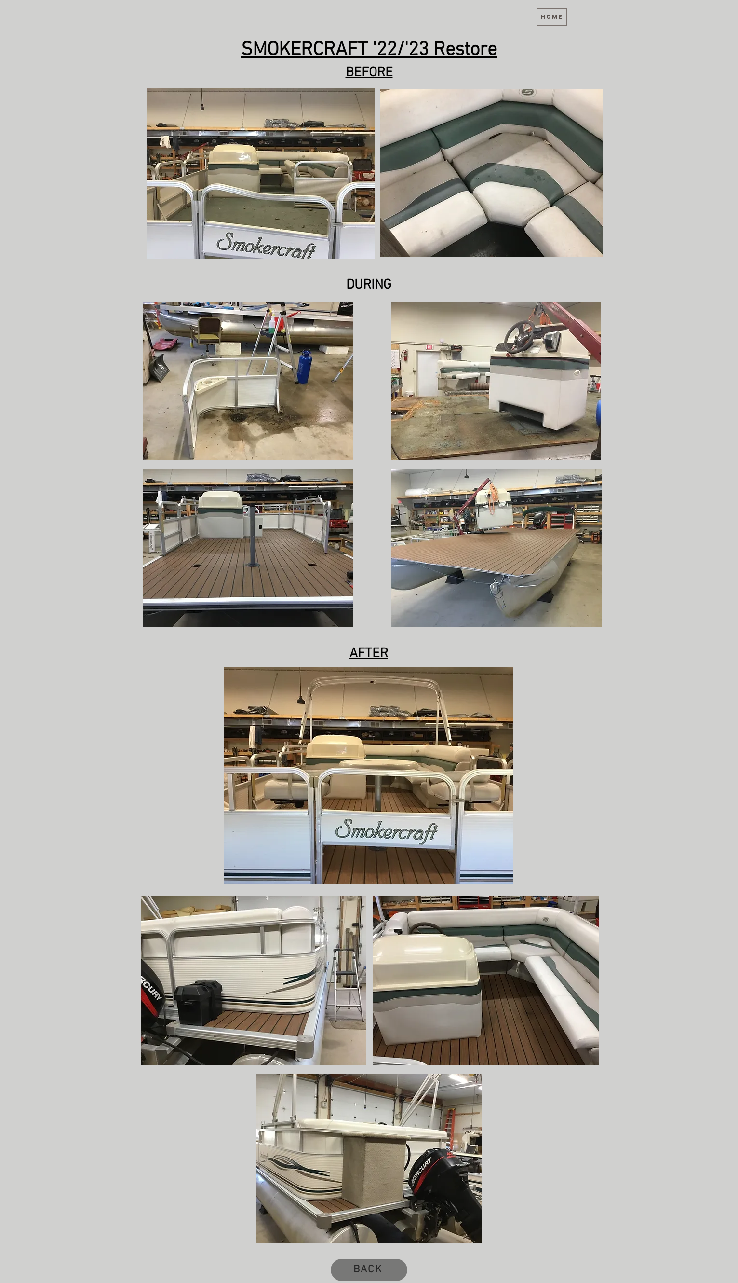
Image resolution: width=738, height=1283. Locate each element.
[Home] (552, 17)
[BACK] (369, 1270)
